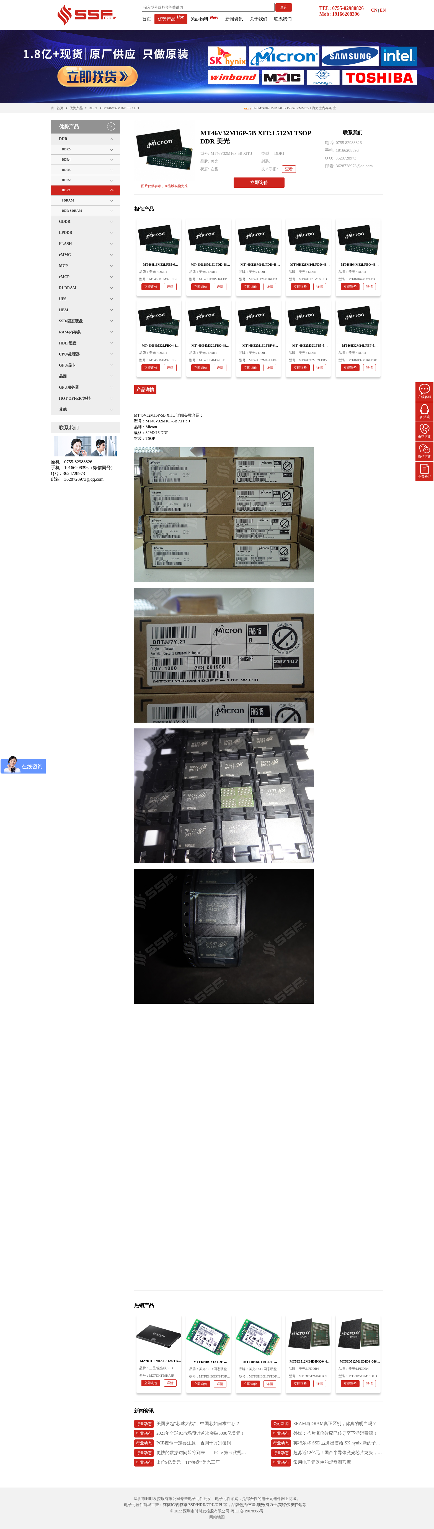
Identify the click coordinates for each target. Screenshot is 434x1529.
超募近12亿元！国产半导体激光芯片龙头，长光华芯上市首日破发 (327, 1453)
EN (383, 10)
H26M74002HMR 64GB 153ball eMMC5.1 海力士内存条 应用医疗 (290, 109)
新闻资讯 (234, 19)
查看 (289, 169)
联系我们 (283, 19)
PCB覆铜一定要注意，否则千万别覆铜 (182, 1443)
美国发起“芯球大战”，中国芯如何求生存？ (187, 1424)
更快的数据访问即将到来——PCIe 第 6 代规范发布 (190, 1453)
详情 (170, 287)
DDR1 (93, 108)
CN (374, 10)
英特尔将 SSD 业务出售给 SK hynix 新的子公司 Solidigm (327, 1443)
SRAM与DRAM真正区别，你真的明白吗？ (324, 1424)
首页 (146, 19)
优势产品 (171, 19)
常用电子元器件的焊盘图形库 (311, 1463)
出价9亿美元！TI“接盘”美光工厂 (177, 1463)
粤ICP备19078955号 (247, 1511)
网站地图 (217, 1517)
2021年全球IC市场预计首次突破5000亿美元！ (189, 1433)
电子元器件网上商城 (279, 1499)
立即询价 (259, 182)
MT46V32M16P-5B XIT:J (121, 108)
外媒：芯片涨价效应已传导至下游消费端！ (324, 1433)
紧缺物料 (205, 19)
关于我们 (258, 19)
